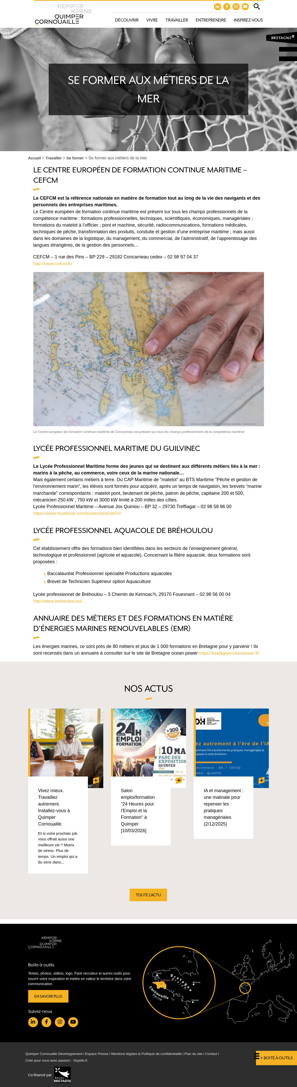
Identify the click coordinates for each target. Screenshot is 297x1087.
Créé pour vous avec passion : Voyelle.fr (58, 1060)
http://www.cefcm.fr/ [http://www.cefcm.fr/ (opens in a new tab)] (53, 263)
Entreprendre (211, 20)
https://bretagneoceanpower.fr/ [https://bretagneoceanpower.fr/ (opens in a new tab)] (230, 653)
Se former (76, 158)
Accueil (35, 158)
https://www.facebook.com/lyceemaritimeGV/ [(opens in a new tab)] (79, 513)
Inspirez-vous (248, 20)
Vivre (152, 20)
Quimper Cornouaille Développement (55, 1054)
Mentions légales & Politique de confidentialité (150, 1054)
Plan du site (199, 1054)
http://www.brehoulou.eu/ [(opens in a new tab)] (58, 601)
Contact (218, 1054)
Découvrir (127, 20)
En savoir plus (49, 995)
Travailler (177, 20)
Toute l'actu (149, 898)
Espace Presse (99, 1054)
